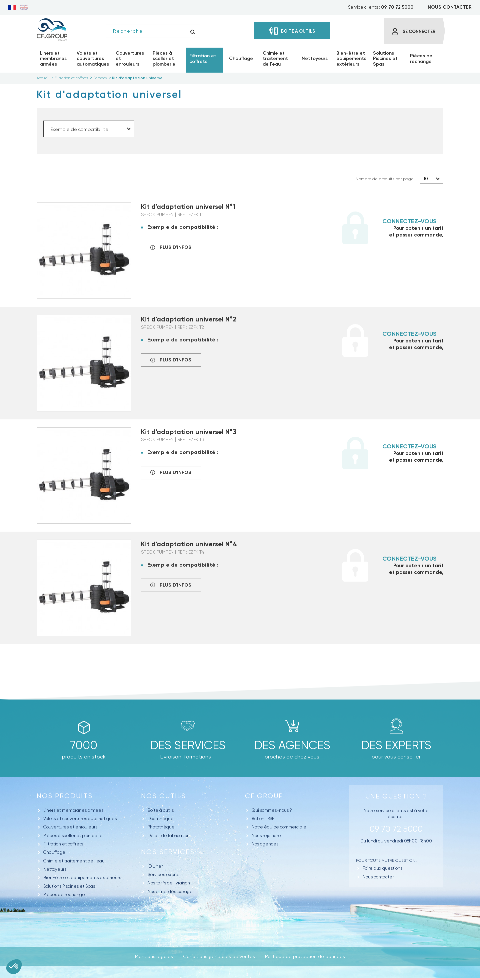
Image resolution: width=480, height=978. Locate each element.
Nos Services (168, 852)
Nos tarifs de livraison (169, 882)
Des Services (188, 745)
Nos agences (265, 843)
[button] (14, 967)
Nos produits (65, 796)
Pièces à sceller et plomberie (73, 835)
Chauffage (54, 852)
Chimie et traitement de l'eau (74, 860)
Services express (165, 874)
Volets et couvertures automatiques (80, 818)
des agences (292, 745)
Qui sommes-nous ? (272, 810)
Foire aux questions (382, 868)
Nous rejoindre (266, 835)
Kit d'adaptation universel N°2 (188, 319)
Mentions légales (154, 956)
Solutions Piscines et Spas (69, 886)
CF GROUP (264, 796)
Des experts (396, 745)
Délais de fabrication (169, 835)
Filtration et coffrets (63, 843)
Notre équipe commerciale (279, 826)
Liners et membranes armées (73, 810)
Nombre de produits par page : (386, 179)
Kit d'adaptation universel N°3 (188, 432)
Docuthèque (161, 818)
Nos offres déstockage (170, 891)
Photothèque (161, 826)
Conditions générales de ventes (219, 956)
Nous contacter (378, 876)
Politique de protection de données (305, 956)
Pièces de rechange (64, 894)
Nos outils (163, 796)
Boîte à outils (161, 810)
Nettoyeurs (54, 869)
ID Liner (155, 866)
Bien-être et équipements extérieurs (82, 877)
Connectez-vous (409, 221)
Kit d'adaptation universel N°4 (189, 544)
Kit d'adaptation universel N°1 (188, 207)
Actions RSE (263, 818)
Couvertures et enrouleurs (70, 826)
